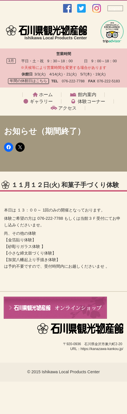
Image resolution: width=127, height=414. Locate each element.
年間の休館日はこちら (28, 81)
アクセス (67, 108)
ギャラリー (41, 101)
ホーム (46, 94)
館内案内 (87, 94)
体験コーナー (91, 101)
